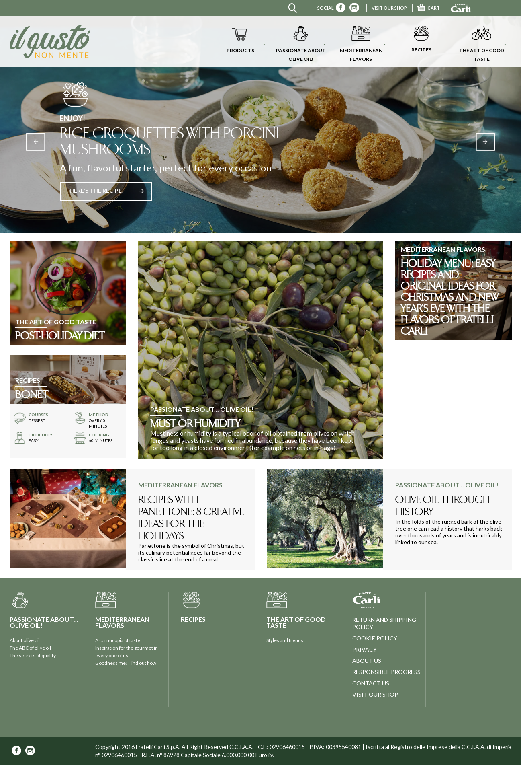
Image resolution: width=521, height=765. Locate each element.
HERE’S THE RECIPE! (110, 191)
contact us (370, 683)
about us (366, 660)
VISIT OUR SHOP (389, 7)
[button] (240, 41)
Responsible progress (386, 671)
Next (485, 142)
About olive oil (25, 640)
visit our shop (375, 694)
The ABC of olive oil (30, 648)
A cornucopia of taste (117, 640)
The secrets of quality (33, 655)
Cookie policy (374, 638)
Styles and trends (284, 640)
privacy (364, 649)
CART (428, 7)
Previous (35, 142)
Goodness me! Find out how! (126, 663)
